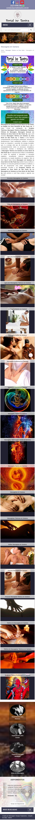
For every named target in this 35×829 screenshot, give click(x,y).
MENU (5, 25)
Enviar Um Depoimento (17, 804)
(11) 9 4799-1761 (16, 5)
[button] (2, 37)
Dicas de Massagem (17, 767)
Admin (10, 817)
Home (2, 50)
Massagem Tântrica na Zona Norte (15, 50)
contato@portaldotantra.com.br (17, 8)
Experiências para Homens (17, 712)
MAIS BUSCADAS (10, 810)
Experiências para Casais (17, 730)
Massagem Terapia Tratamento (18, 816)
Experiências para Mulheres (17, 749)
